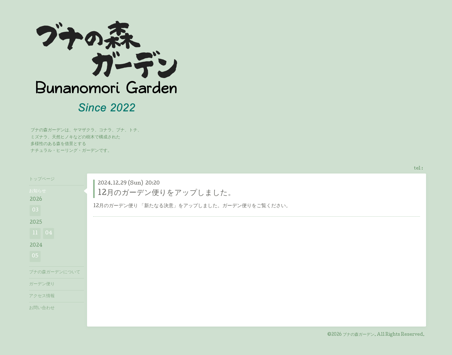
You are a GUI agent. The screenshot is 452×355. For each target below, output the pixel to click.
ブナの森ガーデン (358, 335)
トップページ (42, 179)
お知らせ (37, 191)
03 (35, 210)
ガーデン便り (42, 284)
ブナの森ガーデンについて (54, 272)
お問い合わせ (42, 308)
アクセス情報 (42, 296)
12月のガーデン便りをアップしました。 (166, 193)
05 (35, 256)
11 (35, 233)
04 (48, 233)
